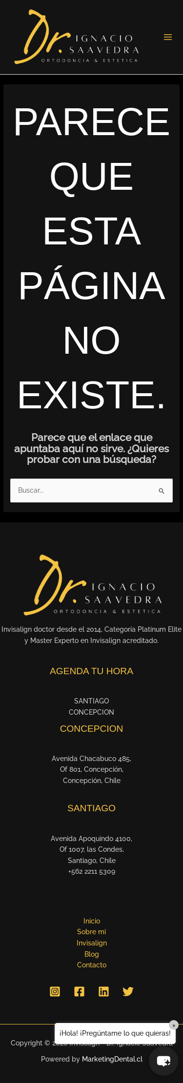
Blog (91, 954)
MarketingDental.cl (112, 1059)
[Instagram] (55, 991)
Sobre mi (91, 932)
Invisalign (92, 943)
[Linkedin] (103, 991)
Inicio (91, 921)
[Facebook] (79, 991)
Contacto (91, 965)
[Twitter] (128, 991)
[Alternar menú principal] (168, 37)
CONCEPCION (91, 712)
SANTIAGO (91, 701)
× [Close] (174, 1025)
